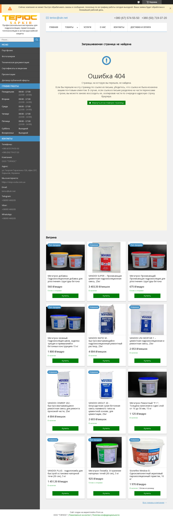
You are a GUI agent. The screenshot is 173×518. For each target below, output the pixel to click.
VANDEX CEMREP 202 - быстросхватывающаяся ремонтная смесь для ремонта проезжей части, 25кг (64, 407)
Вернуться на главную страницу (108, 102)
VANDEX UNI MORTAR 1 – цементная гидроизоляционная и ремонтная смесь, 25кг (147, 341)
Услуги (87, 27)
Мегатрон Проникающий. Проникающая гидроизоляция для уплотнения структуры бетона (147, 279)
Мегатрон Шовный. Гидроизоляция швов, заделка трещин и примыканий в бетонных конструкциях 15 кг (63, 342)
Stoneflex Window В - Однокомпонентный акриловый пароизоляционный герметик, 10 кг (147, 474)
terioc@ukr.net (8, 191)
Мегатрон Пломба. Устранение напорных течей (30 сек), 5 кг (105, 472)
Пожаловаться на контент (80, 515)
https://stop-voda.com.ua (13, 182)
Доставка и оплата (141, 27)
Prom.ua (99, 512)
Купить (65, 295)
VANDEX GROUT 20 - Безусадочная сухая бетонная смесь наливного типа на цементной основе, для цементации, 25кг (104, 408)
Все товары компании (153, 502)
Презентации (8, 74)
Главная (53, 27)
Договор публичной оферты (15, 80)
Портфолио (7, 50)
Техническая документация (15, 62)
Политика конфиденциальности (106, 515)
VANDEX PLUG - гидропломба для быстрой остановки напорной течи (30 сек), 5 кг (65, 473)
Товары (69, 27)
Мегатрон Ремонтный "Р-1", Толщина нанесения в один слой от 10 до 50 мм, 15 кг (147, 406)
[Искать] (37, 39)
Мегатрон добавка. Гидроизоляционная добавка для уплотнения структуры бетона (65, 279)
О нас (103, 27)
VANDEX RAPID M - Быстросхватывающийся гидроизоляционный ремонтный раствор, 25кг (105, 342)
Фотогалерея (8, 56)
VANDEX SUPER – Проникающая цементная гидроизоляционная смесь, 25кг (105, 279)
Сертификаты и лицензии (14, 68)
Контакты (119, 27)
